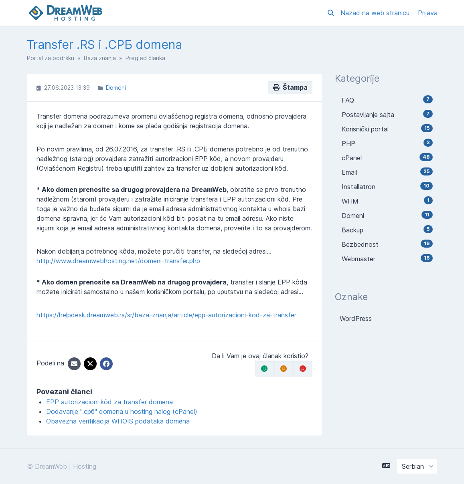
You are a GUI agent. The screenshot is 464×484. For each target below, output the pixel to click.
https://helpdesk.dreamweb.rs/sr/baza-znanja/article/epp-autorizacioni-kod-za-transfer (166, 315)
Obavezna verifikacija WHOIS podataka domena (118, 421)
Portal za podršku (50, 57)
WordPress (356, 319)
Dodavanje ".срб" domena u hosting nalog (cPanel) (121, 411)
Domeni (116, 87)
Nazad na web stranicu (375, 13)
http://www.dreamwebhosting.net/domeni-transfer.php (118, 261)
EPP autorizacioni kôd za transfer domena (109, 402)
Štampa (290, 87)
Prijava (428, 13)
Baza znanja (100, 57)
